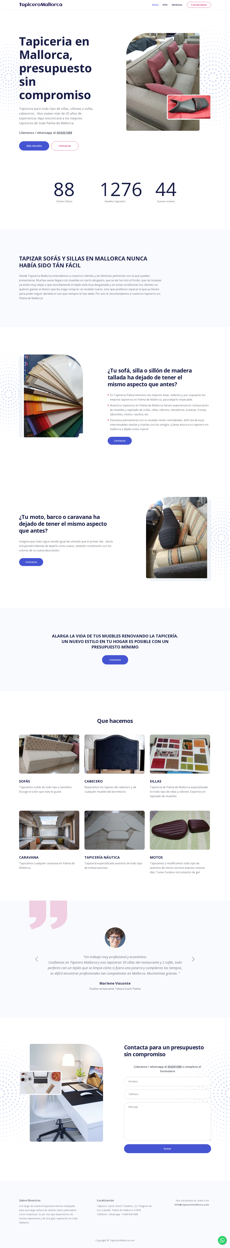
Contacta (119, 440)
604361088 (64, 133)
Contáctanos (199, 8)
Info (165, 8)
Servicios (177, 8)
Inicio (155, 8)
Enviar (167, 1148)
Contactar (65, 145)
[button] (193, 959)
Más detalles (34, 145)
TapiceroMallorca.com (122, 1240)
